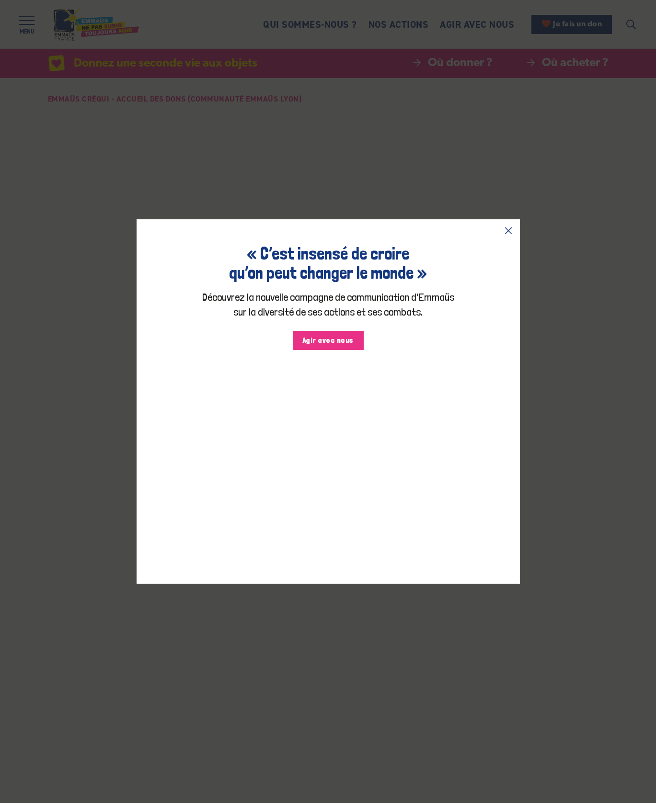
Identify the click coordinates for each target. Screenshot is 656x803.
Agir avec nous (328, 340)
